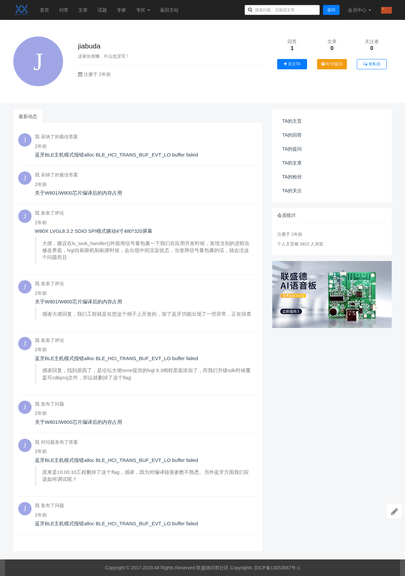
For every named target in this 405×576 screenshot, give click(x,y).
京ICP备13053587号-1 (277, 567)
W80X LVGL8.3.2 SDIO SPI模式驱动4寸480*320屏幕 (93, 231)
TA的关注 (292, 190)
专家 (121, 10)
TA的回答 (292, 135)
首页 (44, 10)
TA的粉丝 (292, 176)
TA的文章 (292, 162)
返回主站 (169, 10)
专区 (143, 10)
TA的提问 (292, 149)
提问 (331, 10)
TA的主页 (292, 121)
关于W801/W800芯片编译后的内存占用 (78, 193)
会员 (359, 10)
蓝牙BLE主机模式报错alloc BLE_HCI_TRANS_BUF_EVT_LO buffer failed (116, 155)
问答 (63, 10)
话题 (102, 10)
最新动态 (28, 116)
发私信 (371, 64)
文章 (83, 10)
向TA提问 (332, 64)
